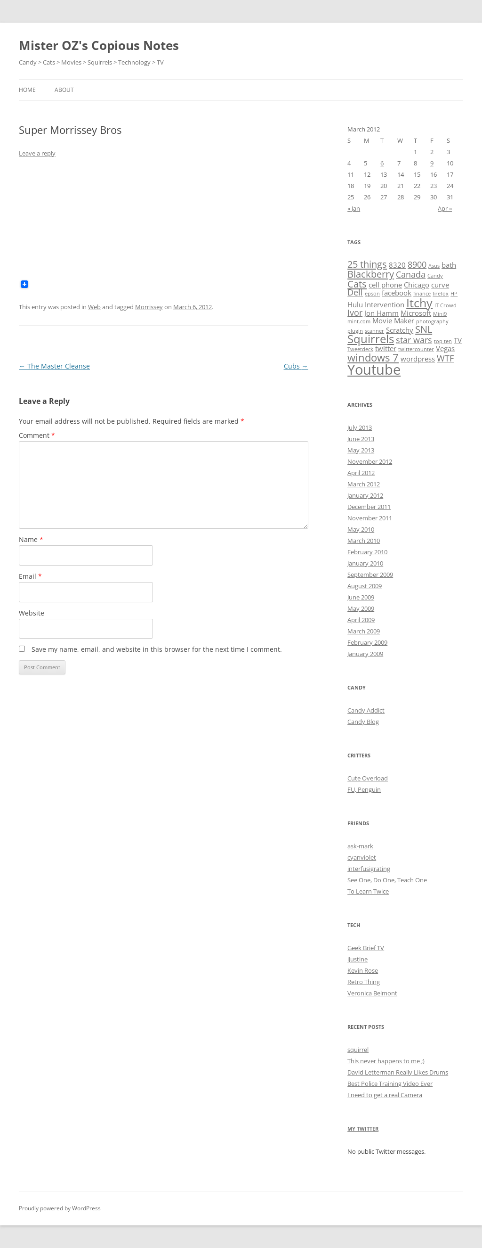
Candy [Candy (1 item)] (435, 275)
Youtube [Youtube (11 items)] (374, 369)
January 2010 (365, 563)
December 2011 (369, 506)
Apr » (445, 208)
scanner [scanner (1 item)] (374, 331)
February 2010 (367, 552)
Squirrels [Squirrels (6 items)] (370, 338)
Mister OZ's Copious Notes (99, 45)
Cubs (296, 365)
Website (31, 612)
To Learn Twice (368, 891)
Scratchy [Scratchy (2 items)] (399, 330)
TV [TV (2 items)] (458, 340)
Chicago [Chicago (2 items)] (416, 284)
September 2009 (370, 574)
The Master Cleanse (54, 365)
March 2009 (363, 631)
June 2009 (360, 597)
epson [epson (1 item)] (372, 293)
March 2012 (363, 484)
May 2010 (360, 529)
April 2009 (361, 620)
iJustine (357, 959)
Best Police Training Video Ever (390, 1083)
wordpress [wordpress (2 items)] (418, 358)
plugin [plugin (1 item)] (355, 331)
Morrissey (149, 307)
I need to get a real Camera (384, 1095)
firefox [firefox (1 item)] (441, 293)
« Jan (353, 208)
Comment (37, 435)
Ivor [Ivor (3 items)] (354, 312)
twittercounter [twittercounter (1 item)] (416, 349)
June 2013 (360, 439)
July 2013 (359, 427)
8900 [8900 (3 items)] (417, 264)
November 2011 (369, 518)
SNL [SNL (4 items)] (423, 329)
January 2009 (365, 653)
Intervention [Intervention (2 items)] (384, 304)
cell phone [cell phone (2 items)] (385, 284)
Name (31, 539)
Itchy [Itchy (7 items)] (419, 303)
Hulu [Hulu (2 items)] (355, 304)
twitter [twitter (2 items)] (385, 348)
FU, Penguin (364, 789)
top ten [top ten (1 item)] (443, 341)
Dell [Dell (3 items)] (355, 292)
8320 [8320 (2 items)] (397, 265)
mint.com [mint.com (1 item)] (358, 321)
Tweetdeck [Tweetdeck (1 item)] (360, 349)
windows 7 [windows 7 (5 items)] (373, 357)
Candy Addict (366, 710)
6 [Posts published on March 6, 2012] (382, 163)
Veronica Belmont (372, 993)
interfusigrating (368, 868)
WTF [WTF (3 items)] (445, 358)
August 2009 (364, 586)
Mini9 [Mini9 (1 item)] (440, 314)
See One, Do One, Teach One (387, 880)
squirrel (358, 1049)
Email (30, 576)
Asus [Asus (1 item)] (434, 266)
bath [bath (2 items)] (449, 265)
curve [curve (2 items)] (440, 284)
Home (27, 90)
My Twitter (362, 1128)
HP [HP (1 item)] (454, 293)
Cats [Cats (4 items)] (357, 283)
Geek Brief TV (365, 948)
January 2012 (365, 495)
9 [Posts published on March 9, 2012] (432, 163)
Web (94, 307)
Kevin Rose (362, 970)
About (64, 90)
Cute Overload (367, 778)
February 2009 (367, 642)
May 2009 (360, 608)
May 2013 (360, 450)
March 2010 (363, 540)
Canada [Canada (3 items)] (411, 274)
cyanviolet (361, 857)
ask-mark (360, 846)
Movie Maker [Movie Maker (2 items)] (393, 320)
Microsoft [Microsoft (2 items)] (416, 313)
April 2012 (361, 472)
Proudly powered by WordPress (60, 1208)
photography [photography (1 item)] (432, 321)
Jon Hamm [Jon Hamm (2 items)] (381, 313)
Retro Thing (363, 981)
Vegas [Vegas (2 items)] (445, 348)
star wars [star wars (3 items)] (414, 339)
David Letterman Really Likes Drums (397, 1072)
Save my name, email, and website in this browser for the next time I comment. (157, 649)
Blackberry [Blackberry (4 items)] (370, 273)
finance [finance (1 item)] (422, 293)
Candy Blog (363, 721)
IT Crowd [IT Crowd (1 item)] (445, 305)
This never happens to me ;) (386, 1061)
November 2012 (369, 461)
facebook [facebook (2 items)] (396, 292)
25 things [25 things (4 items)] (367, 264)
